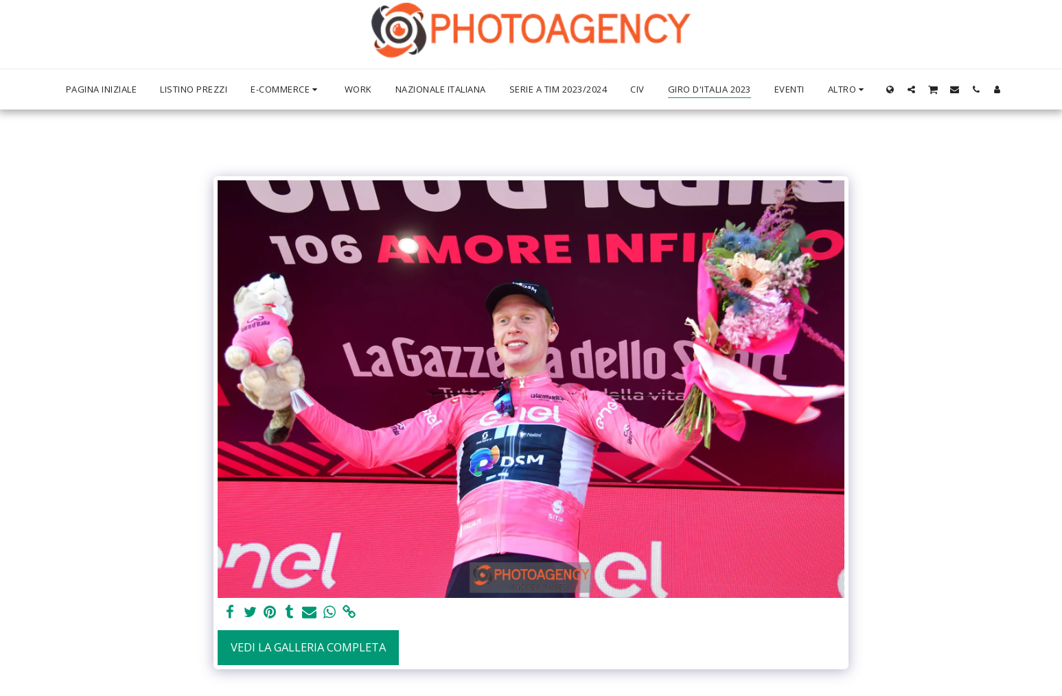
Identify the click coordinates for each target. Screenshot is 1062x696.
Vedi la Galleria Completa (308, 647)
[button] (911, 89)
